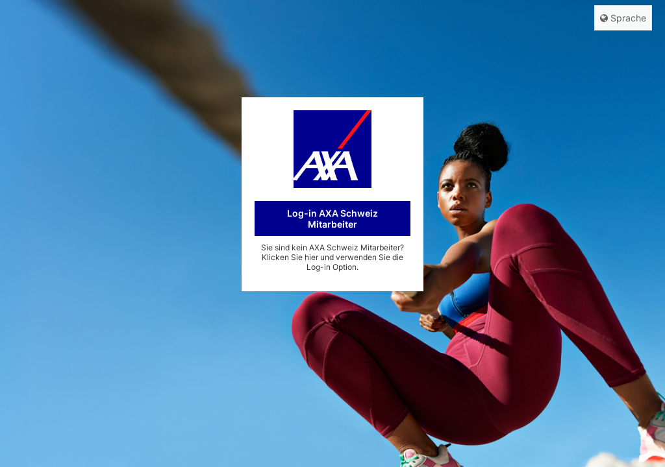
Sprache (623, 17)
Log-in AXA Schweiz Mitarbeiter (332, 219)
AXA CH (332, 149)
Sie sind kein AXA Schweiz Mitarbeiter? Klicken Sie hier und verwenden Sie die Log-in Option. (332, 257)
